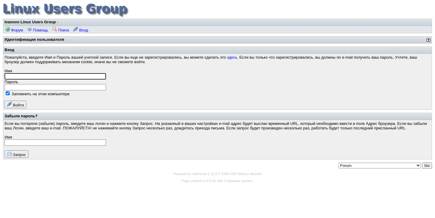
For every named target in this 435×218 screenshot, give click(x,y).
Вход (80, 30)
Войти (15, 104)
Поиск (60, 30)
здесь (232, 57)
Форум (14, 30)
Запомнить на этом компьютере (37, 94)
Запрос (16, 154)
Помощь (37, 30)
